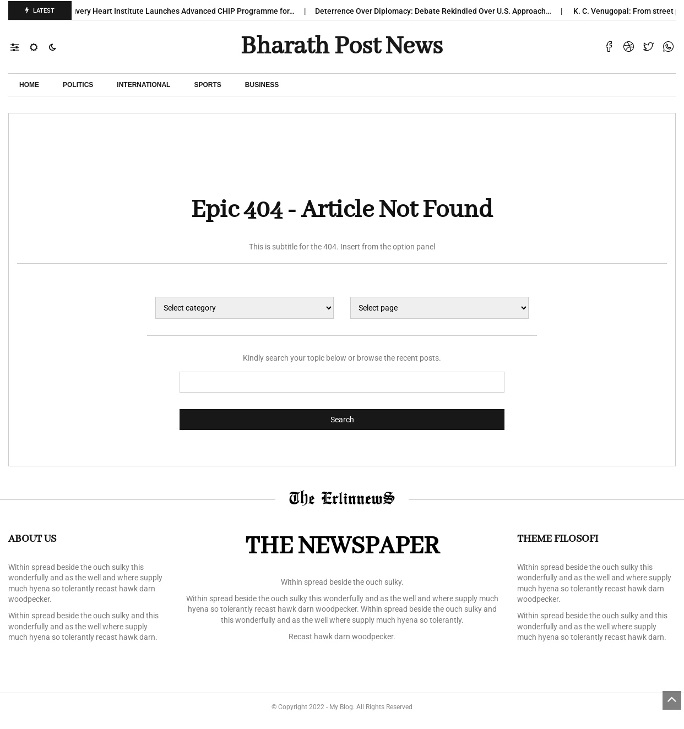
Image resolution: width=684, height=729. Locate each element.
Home (29, 85)
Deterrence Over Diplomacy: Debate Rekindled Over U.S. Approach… (438, 11)
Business (262, 85)
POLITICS (78, 85)
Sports (207, 85)
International (143, 85)
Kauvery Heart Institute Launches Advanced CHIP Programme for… (184, 11)
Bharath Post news (342, 46)
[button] (20, 46)
